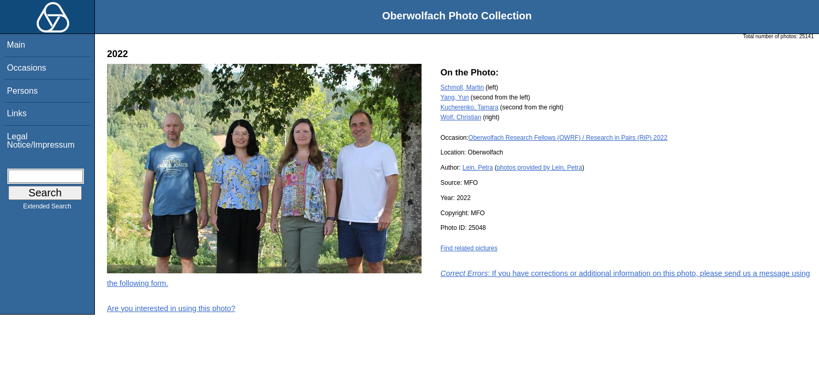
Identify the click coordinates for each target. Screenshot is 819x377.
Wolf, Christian (460, 117)
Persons (22, 90)
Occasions (26, 67)
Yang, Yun (454, 97)
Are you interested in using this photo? (171, 308)
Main (16, 44)
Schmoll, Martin (462, 87)
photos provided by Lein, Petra (539, 167)
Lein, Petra (477, 167)
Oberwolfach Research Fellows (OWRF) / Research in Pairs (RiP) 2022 (567, 137)
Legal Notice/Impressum (40, 140)
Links (16, 113)
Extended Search (47, 208)
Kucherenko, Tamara (469, 107)
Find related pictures (469, 248)
